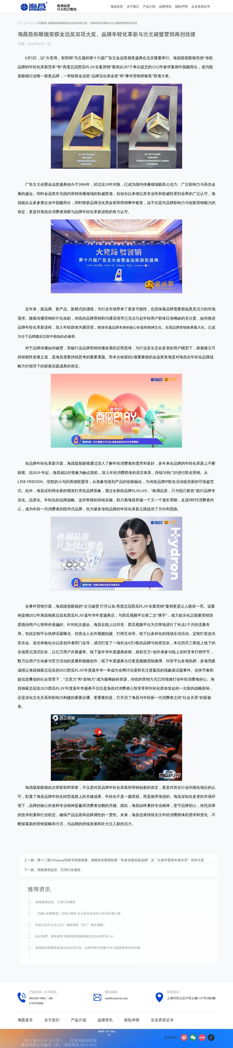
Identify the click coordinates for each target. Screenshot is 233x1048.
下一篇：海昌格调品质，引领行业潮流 (58, 870)
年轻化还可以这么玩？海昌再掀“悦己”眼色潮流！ (77, 924)
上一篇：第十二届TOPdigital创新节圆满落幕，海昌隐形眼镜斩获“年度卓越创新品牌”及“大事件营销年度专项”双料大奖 (120, 860)
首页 (20, 23)
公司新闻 (41, 23)
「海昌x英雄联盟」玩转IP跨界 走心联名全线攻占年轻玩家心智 (84, 913)
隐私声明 (181, 6)
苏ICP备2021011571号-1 (44, 1040)
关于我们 (133, 6)
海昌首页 (117, 6)
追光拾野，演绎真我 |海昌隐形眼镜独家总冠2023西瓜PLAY (81, 936)
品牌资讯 (165, 6)
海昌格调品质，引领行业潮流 (62, 902)
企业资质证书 (200, 6)
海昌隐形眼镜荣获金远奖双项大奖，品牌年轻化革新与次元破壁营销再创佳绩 (92, 23)
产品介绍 (149, 6)
